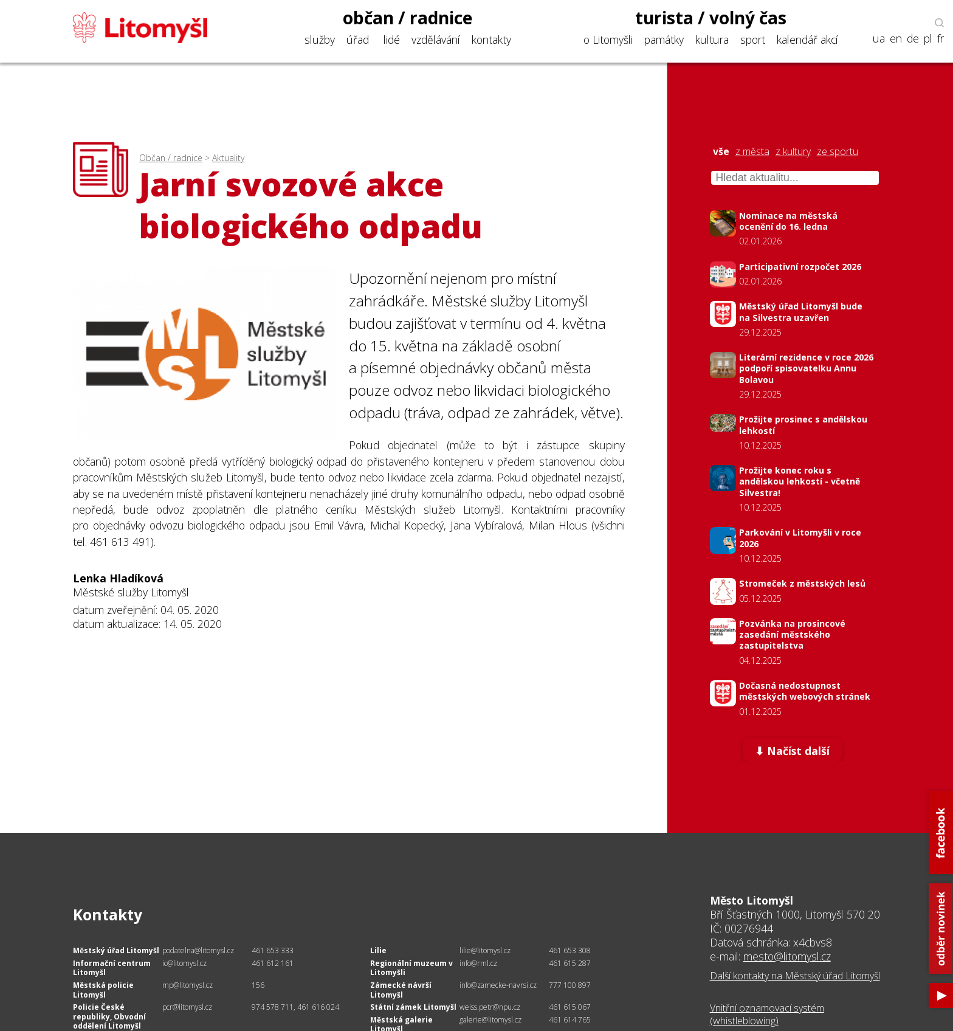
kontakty (491, 39)
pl (928, 39)
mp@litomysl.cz (187, 985)
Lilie (378, 950)
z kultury (793, 151)
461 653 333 (273, 950)
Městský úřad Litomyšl (116, 950)
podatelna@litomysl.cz (198, 950)
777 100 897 (570, 985)
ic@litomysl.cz (184, 963)
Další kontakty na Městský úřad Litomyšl (795, 975)
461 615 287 (570, 963)
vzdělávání (435, 39)
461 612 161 (273, 963)
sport (752, 39)
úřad (357, 39)
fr (940, 39)
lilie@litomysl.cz (485, 950)
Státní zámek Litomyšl (413, 1007)
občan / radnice (408, 17)
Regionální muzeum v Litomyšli (411, 968)
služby (319, 39)
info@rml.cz (478, 963)
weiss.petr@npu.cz (489, 1007)
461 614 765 (570, 1020)
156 (258, 985)
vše (721, 151)
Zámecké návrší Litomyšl (401, 990)
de (913, 39)
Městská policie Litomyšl (103, 990)
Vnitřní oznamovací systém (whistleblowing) (767, 1014)
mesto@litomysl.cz (787, 956)
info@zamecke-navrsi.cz (498, 985)
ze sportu (837, 151)
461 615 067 (570, 1007)
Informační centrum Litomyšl (112, 968)
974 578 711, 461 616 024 (295, 1007)
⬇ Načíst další (792, 750)
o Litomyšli (608, 39)
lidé (392, 39)
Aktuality (228, 158)
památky (664, 39)
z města (752, 151)
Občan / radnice (170, 158)
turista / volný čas (710, 17)
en (896, 39)
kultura (712, 39)
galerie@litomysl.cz (490, 1020)
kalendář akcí (807, 39)
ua (879, 39)
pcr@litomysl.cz (187, 1007)
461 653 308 (570, 950)
